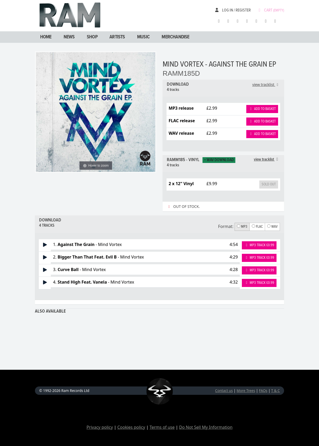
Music (143, 37)
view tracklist (266, 84)
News (69, 37)
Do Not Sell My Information (205, 427)
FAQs (263, 390)
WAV (272, 226)
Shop (92, 37)
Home (46, 37)
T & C (275, 390)
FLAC (257, 226)
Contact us (224, 390)
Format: (226, 226)
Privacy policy (100, 427)
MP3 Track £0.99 (259, 245)
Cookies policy (131, 427)
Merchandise (175, 37)
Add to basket (262, 109)
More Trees (246, 390)
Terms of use (162, 427)
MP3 (242, 226)
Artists (117, 37)
